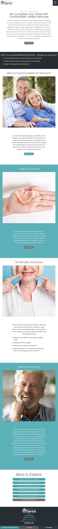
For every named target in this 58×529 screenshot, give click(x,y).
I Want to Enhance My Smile (15, 486)
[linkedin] (52, 516)
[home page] (6, 3)
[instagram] (33, 516)
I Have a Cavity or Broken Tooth (15, 482)
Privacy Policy (39, 522)
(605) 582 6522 (31, 508)
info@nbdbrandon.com (30, 510)
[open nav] (55, 3)
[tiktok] (43, 516)
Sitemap (28, 522)
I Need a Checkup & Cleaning (15, 479)
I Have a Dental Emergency (42, 486)
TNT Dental (33, 523)
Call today (28, 36)
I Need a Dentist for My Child (42, 479)
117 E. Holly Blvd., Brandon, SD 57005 (29, 505)
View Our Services (29, 489)
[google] (5, 516)
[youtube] (24, 516)
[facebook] (14, 516)
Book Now (29, 43)
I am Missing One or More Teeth (43, 482)
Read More (29, 154)
